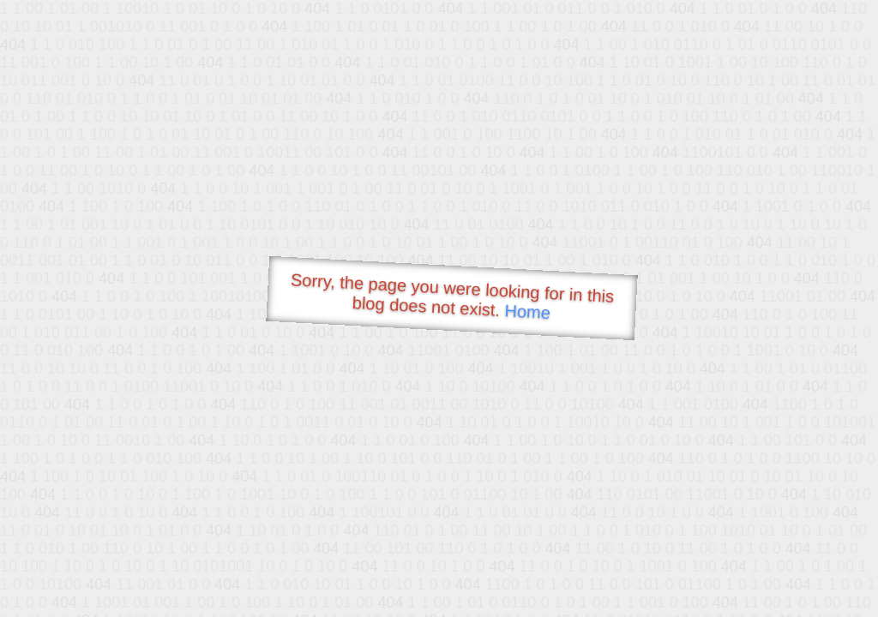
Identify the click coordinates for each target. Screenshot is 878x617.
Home (527, 311)
